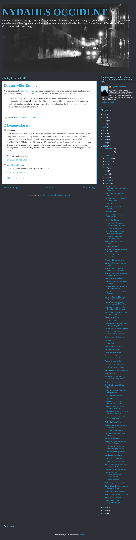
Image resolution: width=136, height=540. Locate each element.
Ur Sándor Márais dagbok (114, 430)
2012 (105, 507)
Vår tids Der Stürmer (112, 220)
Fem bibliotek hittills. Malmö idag (116, 370)
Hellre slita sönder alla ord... (115, 228)
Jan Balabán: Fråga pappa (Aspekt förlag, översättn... (115, 224)
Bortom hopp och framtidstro (115, 483)
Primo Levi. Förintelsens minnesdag (113, 256)
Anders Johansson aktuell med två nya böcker (116, 391)
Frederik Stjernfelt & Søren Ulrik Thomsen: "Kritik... (116, 465)
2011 (105, 510)
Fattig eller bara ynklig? (113, 361)
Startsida (50, 187)
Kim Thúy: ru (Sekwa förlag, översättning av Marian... (115, 378)
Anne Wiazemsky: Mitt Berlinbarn (113, 207)
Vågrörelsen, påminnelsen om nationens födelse (115, 443)
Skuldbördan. (109, 340)
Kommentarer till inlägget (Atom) (56, 195)
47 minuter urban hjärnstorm (115, 452)
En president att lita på (113, 353)
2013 (105, 146)
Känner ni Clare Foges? (113, 278)
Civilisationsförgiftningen (113, 395)
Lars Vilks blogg (28, 91)
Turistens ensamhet (112, 247)
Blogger (81, 535)
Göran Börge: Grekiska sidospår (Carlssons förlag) (116, 487)
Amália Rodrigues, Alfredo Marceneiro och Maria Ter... (115, 303)
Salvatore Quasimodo (112, 438)
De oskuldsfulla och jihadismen (116, 470)
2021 (105, 130)
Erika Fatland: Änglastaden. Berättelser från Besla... (115, 232)
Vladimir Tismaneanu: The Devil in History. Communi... (116, 413)
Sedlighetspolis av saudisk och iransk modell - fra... (116, 426)
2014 (105, 143)
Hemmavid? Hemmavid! (113, 458)
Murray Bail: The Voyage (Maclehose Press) (113, 237)
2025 (105, 118)
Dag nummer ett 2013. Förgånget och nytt (113, 502)
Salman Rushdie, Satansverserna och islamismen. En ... (113, 474)
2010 (105, 514)
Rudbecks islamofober (113, 422)
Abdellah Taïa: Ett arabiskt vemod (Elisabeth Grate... (115, 269)
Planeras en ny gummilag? (114, 364)
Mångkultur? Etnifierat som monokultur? (114, 216)
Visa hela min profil (107, 102)
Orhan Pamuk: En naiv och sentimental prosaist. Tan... (115, 448)
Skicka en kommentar (16, 178)
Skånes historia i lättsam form (115, 337)
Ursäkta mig (109, 203)
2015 (105, 140)
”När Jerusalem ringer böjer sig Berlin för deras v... (116, 251)
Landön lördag (110, 343)
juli (106, 165)
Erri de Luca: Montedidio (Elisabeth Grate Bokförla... (115, 333)
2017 (105, 133)
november (109, 152)
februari (108, 180)
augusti (108, 161)
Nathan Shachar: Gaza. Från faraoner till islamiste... (115, 408)
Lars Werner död (111, 398)
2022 (105, 127)
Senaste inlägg (11, 187)
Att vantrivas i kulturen (113, 497)
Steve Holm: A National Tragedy (116, 329)
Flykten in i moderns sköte (114, 367)
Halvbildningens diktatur (113, 346)
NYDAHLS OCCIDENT (54, 12)
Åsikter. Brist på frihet (112, 317)
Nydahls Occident (14, 165)
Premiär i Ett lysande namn (114, 260)
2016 (105, 136)
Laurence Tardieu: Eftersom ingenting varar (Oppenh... (115, 298)
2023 (105, 124)
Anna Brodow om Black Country (116, 494)
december (109, 149)
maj (106, 171)
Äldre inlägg (89, 187)
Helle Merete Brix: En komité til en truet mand (116, 199)
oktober (108, 155)
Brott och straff (110, 374)
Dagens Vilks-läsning (112, 382)
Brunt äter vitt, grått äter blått (115, 491)
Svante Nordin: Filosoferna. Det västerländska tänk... (116, 288)
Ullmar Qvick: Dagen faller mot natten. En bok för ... (116, 313)
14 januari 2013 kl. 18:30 (17, 160)
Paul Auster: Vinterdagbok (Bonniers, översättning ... (115, 357)
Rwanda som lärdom (112, 350)
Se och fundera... (111, 212)
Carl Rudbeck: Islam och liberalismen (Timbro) (113, 403)
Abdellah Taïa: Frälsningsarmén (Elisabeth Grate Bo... (116, 274)
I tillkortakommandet (112, 480)
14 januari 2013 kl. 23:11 (17, 172)
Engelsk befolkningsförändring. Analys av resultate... (116, 418)
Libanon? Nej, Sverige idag (114, 461)
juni (106, 168)
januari (108, 183)
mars (107, 177)
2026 (105, 114)
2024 (105, 121)
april (107, 174)
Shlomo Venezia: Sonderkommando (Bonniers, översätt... (116, 188)
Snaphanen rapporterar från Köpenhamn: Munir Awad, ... (116, 308)
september (109, 158)
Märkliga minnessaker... (113, 455)
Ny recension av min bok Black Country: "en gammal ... (116, 325)
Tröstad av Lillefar (111, 320)
